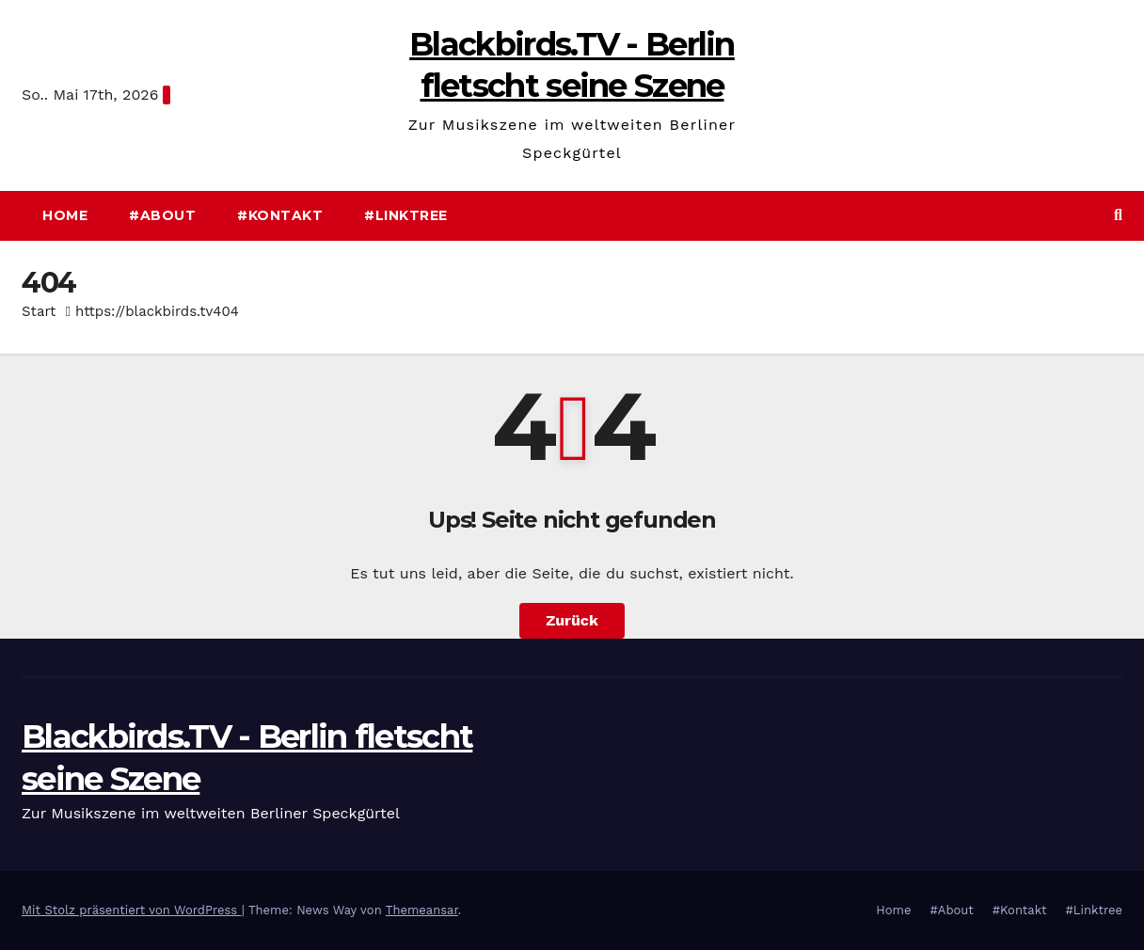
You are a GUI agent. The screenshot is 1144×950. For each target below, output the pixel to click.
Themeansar (422, 910)
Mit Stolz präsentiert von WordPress (132, 910)
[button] (1118, 215)
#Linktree (406, 215)
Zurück (572, 620)
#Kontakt (280, 215)
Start (39, 311)
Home (64, 215)
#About (162, 215)
